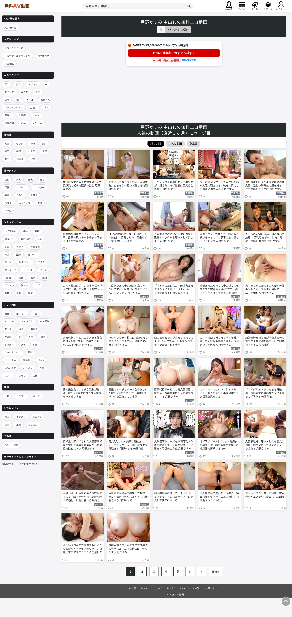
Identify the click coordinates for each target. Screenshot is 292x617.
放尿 (35, 344)
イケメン (21, 416)
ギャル (30, 100)
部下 (6, 159)
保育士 (8, 115)
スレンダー (39, 187)
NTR (37, 231)
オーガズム (10, 360)
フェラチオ (27, 321)
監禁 (6, 293)
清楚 (37, 92)
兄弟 (33, 159)
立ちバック (10, 367)
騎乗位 (26, 360)
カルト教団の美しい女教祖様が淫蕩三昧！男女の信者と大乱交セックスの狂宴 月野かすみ (82, 289)
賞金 (6, 246)
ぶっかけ (9, 344)
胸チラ (24, 285)
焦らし (22, 375)
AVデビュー (25, 262)
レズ (37, 285)
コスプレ (21, 396)
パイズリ (28, 367)
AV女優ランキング (138, 588)
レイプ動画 (10, 231)
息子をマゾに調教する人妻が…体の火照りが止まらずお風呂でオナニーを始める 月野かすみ (264, 289)
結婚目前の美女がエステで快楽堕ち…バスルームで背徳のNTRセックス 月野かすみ (128, 548)
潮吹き (33, 329)
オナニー (9, 321)
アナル (7, 329)
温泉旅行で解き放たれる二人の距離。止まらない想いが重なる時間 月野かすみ (128, 185)
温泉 (33, 277)
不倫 (25, 231)
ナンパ (19, 246)
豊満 (39, 203)
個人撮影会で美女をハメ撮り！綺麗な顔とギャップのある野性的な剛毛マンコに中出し (219, 496)
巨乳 (6, 179)
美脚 (6, 195)
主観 (35, 375)
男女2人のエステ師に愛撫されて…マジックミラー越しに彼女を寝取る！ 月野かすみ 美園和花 (128, 445)
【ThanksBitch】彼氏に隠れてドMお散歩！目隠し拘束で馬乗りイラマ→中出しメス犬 (128, 237)
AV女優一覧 (10, 27)
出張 (18, 293)
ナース (36, 115)
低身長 (34, 195)
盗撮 (18, 254)
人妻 (6, 143)
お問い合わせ (212, 588)
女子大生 (9, 92)
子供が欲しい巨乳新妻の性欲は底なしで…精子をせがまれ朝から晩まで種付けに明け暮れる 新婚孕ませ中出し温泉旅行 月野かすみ (82, 497)
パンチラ (9, 285)
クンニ (8, 375)
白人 (46, 107)
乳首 (42, 179)
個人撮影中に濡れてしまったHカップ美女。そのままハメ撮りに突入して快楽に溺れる (173, 496)
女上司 (31, 151)
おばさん (32, 84)
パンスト (37, 396)
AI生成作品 (43, 56)
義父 (6, 151)
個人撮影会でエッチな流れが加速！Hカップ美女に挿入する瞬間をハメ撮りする (82, 393)
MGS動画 (9, 63)
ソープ (43, 270)
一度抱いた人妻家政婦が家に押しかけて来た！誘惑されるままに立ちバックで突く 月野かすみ (128, 289)
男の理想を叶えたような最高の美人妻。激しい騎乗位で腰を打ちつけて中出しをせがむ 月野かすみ (264, 185)
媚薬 (21, 329)
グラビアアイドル (13, 107)
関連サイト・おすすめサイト (21, 464)
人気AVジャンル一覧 (189, 588)
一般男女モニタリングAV (17, 56)
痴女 (6, 313)
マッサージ (10, 270)
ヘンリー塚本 (11, 445)
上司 (44, 151)
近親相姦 (35, 246)
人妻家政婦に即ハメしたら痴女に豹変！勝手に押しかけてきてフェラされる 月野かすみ (264, 445)
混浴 (44, 277)
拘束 (30, 293)
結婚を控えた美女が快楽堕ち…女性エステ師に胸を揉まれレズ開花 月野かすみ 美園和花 (264, 341)
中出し (36, 313)
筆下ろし (21, 313)
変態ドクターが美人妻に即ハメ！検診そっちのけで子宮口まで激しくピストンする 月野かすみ (219, 237)
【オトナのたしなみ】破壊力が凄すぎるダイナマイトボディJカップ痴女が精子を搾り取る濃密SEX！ (173, 289)
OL (17, 100)
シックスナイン (12, 352)
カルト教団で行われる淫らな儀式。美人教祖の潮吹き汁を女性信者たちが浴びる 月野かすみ (219, 341)
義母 (18, 151)
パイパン (21, 187)
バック (41, 360)
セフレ (19, 143)
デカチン (37, 416)
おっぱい (9, 210)
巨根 (6, 424)
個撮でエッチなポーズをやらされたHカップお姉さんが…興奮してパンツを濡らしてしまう (128, 393)
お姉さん (45, 100)
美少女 (24, 92)
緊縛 (30, 352)
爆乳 (30, 179)
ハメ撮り (44, 321)
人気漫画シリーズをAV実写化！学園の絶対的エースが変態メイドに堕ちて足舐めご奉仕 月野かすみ (174, 445)
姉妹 (33, 143)
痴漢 (6, 254)
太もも (19, 195)
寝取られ (9, 239)
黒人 (6, 416)
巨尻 (6, 187)
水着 (6, 396)
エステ (41, 262)
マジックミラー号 (13, 48)
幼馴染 (19, 159)
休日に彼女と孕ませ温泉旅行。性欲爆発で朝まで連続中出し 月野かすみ (82, 185)
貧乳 (18, 179)
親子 (44, 143)
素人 (6, 84)
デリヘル (28, 270)
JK (46, 84)
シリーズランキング (163, 588)
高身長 (8, 203)
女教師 (22, 115)
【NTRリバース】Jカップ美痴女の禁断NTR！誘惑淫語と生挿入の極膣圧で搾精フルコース (219, 445)
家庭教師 (9, 123)
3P (20, 336)
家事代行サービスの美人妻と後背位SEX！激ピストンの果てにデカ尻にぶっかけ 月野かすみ (82, 341)
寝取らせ (25, 239)
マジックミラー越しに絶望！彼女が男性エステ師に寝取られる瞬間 (264, 495)
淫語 (42, 367)
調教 (23, 344)
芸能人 (33, 107)
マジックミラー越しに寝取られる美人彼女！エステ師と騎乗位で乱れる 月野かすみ (128, 341)
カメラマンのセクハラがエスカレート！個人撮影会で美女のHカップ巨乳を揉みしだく (219, 393)
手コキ (8, 336)
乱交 (31, 336)
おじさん (32, 424)
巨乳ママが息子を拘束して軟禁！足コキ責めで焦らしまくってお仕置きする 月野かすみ (128, 496)
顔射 (42, 336)
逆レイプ (32, 254)
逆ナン (8, 262)
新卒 (23, 123)
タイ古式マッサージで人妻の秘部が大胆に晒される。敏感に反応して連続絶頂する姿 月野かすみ (219, 185)
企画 (39, 239)
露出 (21, 277)
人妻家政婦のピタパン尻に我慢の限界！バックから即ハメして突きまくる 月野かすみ (173, 237)
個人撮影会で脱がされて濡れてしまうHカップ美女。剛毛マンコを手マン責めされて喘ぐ (173, 341)
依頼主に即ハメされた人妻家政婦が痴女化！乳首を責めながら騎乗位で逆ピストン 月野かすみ (82, 445)
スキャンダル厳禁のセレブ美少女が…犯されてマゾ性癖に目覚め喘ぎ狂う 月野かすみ (173, 185)
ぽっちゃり (24, 203)
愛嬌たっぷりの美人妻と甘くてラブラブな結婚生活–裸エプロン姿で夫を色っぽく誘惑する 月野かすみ (219, 289)
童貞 (18, 424)
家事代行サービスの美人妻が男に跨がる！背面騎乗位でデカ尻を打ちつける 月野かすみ (173, 393)
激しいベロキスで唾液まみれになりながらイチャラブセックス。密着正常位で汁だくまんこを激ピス (82, 548)
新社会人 (37, 123)
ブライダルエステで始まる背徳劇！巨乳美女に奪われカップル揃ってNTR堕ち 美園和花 (264, 393)
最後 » (216, 571)
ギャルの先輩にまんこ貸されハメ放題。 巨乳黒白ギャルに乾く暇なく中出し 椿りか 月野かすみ (264, 237)
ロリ (6, 100)
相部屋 (8, 277)
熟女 (18, 84)
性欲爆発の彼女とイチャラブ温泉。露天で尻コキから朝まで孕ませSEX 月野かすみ (82, 237)
